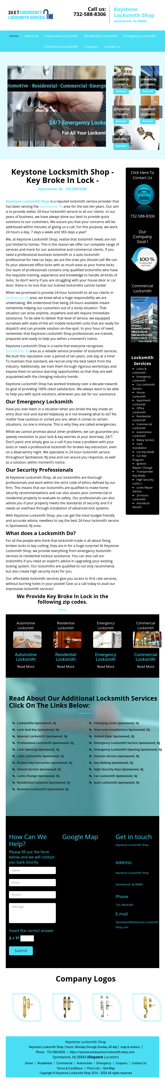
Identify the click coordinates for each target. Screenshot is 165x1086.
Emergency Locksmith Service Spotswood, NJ (127, 743)
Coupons (91, 46)
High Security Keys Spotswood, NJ (118, 769)
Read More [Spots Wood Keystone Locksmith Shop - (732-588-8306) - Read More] (25, 666)
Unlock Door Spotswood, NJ (114, 736)
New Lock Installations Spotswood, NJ (122, 730)
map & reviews (130, 1047)
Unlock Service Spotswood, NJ (39, 769)
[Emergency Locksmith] (105, 657)
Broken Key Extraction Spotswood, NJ (44, 763)
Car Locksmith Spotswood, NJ (115, 776)
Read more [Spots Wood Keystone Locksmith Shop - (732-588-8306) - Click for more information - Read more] (121, 91)
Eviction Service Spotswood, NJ (116, 756)
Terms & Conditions (70, 1068)
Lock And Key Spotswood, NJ (38, 730)
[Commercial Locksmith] (146, 657)
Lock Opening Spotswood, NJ (38, 749)
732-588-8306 (89, 13)
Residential (44, 1063)
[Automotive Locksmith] (26, 657)
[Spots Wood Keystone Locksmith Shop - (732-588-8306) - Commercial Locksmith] (150, 82)
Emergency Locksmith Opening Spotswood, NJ (128, 749)
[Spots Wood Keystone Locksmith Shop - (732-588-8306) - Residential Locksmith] (124, 82)
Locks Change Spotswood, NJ (38, 776)
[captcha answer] (27, 938)
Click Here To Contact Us (142, 175)
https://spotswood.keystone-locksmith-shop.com (102, 1052)
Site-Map (109, 1068)
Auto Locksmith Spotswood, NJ (116, 782)
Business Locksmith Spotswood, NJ (42, 789)
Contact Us (112, 46)
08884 (63, 610)
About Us (31, 36)
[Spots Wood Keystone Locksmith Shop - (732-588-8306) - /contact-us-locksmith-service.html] (137, 137)
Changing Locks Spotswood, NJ (116, 723)
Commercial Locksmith (61, 46)
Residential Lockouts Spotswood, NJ (43, 782)
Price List (93, 1068)
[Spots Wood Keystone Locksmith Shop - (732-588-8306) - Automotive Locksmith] (124, 112)
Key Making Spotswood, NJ (113, 763)
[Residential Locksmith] (66, 657)
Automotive (84, 1063)
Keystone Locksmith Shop (27, 201)
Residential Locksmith (100, 36)
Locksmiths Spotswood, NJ (36, 723)
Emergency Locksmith (139, 36)
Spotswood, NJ (50, 189)
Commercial (64, 1063)
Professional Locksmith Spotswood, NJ (45, 743)
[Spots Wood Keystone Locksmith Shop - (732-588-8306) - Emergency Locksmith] (150, 112)
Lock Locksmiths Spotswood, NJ (40, 756)
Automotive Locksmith (61, 36)
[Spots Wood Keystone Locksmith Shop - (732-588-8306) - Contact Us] (121, 139)
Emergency (103, 1063)
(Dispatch (95, 1057)
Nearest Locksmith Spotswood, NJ (42, 736)
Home (13, 36)
